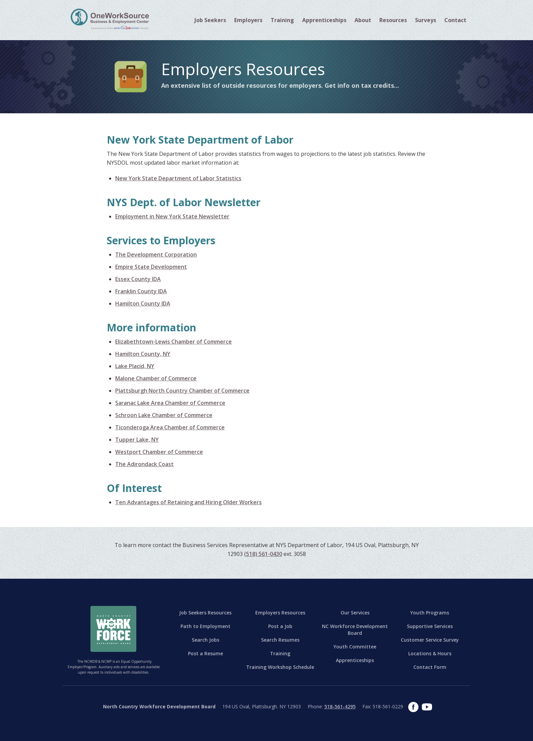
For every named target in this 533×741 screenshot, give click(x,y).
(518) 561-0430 (263, 554)
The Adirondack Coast (144, 464)
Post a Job (280, 626)
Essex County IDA (138, 279)
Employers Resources (280, 612)
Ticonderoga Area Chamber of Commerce (170, 427)
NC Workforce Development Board (355, 629)
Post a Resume (205, 653)
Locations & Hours (429, 653)
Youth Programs (429, 612)
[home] (110, 18)
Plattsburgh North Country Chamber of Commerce (182, 390)
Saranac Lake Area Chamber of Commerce (170, 403)
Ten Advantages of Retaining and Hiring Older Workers (188, 502)
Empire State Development (151, 266)
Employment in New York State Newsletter (172, 216)
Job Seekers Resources (205, 612)
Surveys (425, 20)
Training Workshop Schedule (280, 667)
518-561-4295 (340, 706)
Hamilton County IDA (142, 303)
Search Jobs (205, 640)
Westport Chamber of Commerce (159, 452)
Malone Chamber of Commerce (155, 378)
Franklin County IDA (141, 291)
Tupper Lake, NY (137, 439)
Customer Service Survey (430, 640)
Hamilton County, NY (142, 354)
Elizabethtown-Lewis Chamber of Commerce (173, 341)
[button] (210, 20)
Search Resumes (280, 640)
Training (280, 653)
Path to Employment (205, 626)
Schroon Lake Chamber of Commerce (163, 415)
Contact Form (429, 667)
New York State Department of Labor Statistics (178, 178)
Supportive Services (430, 626)
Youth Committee (354, 646)
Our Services (355, 612)
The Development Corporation (156, 254)
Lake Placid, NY (134, 366)
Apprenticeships (324, 20)
